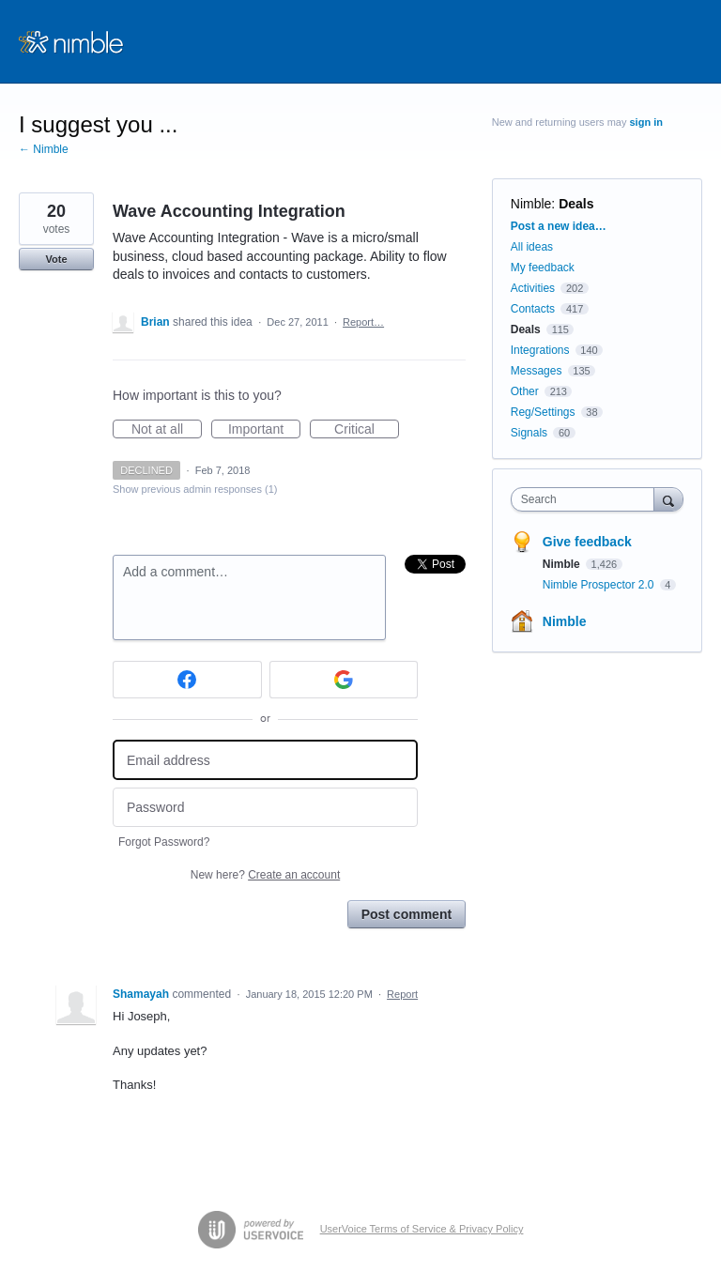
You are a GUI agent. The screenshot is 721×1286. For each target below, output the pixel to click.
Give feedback (587, 541)
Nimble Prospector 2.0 (600, 584)
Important (264, 429)
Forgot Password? (163, 842)
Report (402, 994)
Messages (536, 370)
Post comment (406, 914)
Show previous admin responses (195, 489)
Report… (363, 322)
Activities (533, 288)
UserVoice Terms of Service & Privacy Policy (422, 1228)
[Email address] (265, 760)
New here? (265, 874)
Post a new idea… (558, 226)
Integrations (540, 350)
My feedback (543, 267)
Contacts (533, 308)
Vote (56, 259)
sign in (646, 122)
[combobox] (586, 499)
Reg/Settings (543, 412)
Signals (529, 432)
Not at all (166, 429)
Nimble (531, 203)
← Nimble (44, 149)
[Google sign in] (344, 679)
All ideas (532, 246)
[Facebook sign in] (187, 679)
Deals (576, 203)
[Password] (265, 808)
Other (525, 391)
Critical (366, 429)
